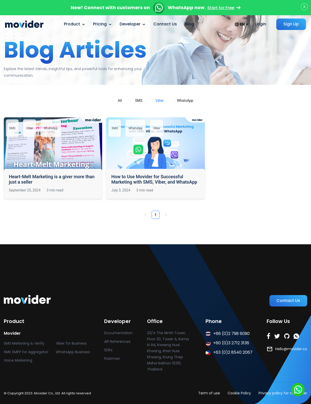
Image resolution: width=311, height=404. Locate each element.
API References (117, 341)
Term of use (209, 393)
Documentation (118, 332)
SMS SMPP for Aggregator (26, 351)
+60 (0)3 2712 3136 (227, 343)
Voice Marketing (18, 360)
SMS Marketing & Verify (24, 343)
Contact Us (165, 24)
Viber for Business (71, 343)
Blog (189, 24)
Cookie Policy (239, 393)
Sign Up (291, 24)
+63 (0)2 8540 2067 (229, 352)
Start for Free (224, 8)
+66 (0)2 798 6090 (228, 333)
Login (260, 24)
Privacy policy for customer (283, 393)
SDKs (108, 349)
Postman (112, 358)
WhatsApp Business (73, 351)
